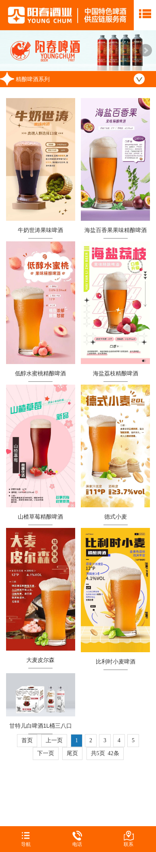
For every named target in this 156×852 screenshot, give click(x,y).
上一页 (54, 740)
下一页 (45, 753)
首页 (27, 740)
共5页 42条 (105, 753)
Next (145, 50)
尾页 (72, 753)
